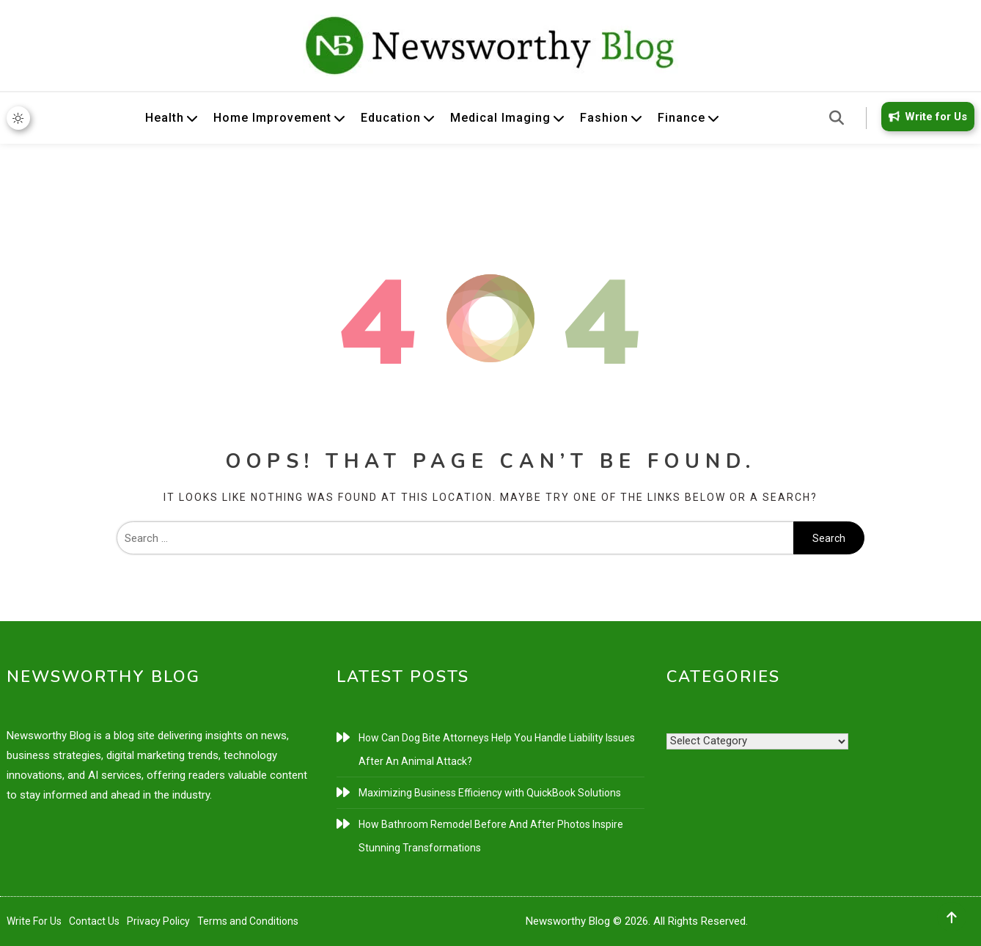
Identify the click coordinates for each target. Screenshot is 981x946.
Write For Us (34, 921)
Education (391, 118)
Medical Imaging (500, 118)
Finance (681, 118)
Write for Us (925, 116)
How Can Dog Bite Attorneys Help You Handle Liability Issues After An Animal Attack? (497, 749)
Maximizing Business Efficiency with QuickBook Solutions (490, 793)
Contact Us (94, 921)
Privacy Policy (158, 921)
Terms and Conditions (247, 921)
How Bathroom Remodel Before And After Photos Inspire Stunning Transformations (491, 836)
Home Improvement (272, 118)
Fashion (604, 118)
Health (164, 118)
